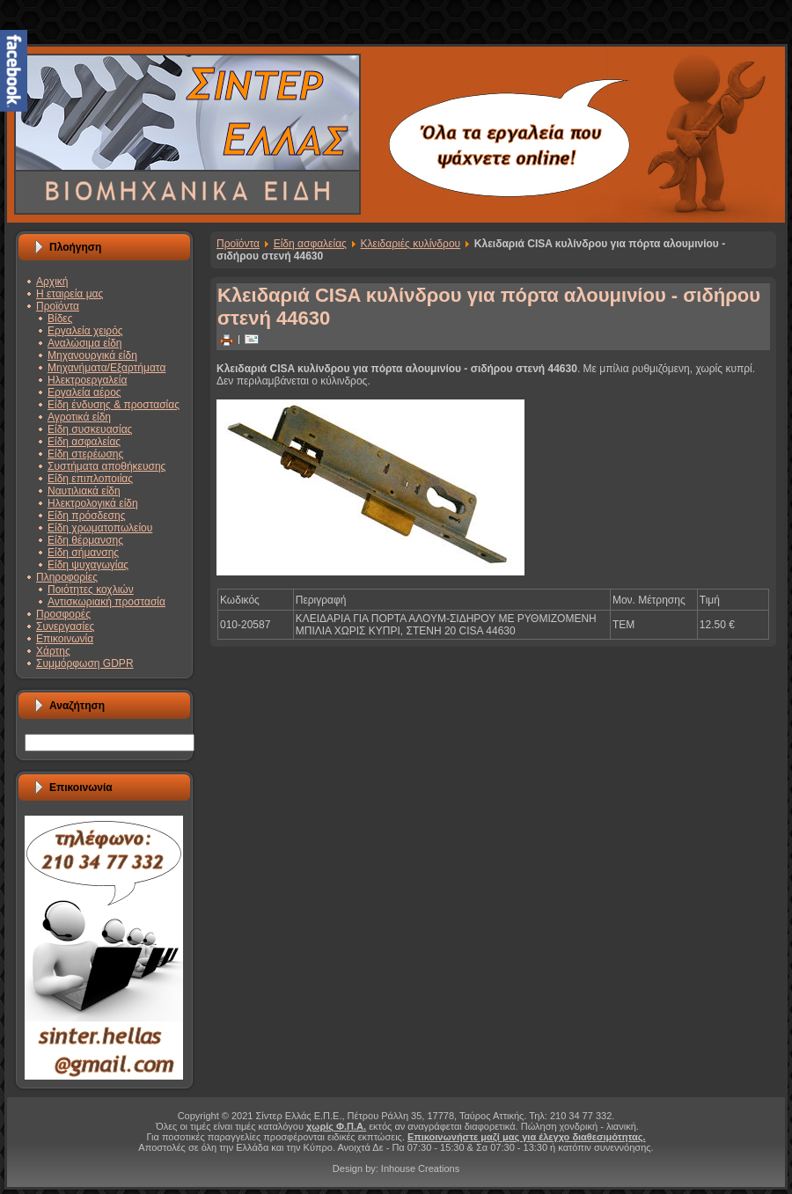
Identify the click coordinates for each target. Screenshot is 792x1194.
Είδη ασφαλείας (84, 442)
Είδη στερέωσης (85, 454)
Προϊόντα (57, 306)
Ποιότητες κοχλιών (91, 589)
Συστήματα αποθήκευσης (106, 466)
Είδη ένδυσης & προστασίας (114, 405)
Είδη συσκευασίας (90, 429)
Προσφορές (63, 614)
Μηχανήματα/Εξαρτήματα (106, 368)
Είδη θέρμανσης (85, 540)
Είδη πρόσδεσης (86, 515)
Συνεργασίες (65, 626)
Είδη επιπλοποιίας (90, 478)
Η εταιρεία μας (69, 294)
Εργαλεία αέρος (84, 392)
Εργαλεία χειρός (85, 331)
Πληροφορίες (67, 577)
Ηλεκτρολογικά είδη (93, 503)
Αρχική (52, 281)
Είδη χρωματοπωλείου (100, 528)
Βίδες (60, 318)
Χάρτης (53, 651)
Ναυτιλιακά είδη (84, 491)
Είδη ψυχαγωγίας (88, 565)
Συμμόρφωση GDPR (85, 663)
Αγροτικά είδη (79, 417)
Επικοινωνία (64, 639)
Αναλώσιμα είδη (85, 343)
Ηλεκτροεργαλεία (87, 380)
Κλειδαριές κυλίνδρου (411, 244)
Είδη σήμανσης (83, 552)
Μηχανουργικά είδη (92, 355)
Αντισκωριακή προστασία (106, 602)
